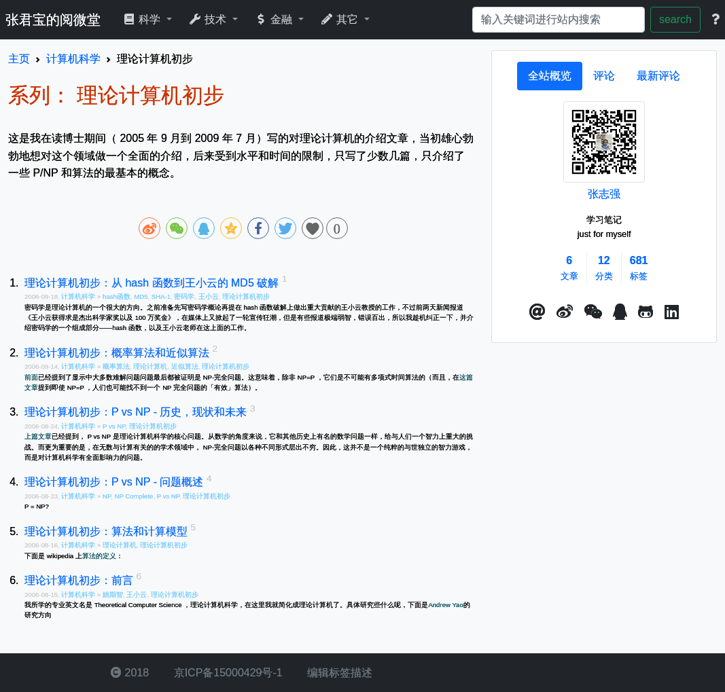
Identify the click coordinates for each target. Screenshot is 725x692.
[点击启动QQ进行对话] (620, 312)
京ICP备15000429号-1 (227, 672)
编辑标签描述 (338, 672)
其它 (340, 19)
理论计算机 (150, 366)
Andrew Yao (445, 604)
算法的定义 (99, 556)
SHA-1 (161, 296)
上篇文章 (38, 436)
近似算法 (184, 366)
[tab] (549, 76)
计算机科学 (79, 296)
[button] (537, 312)
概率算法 (116, 366)
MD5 (140, 296)
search (675, 19)
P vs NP (114, 426)
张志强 (604, 194)
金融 (275, 19)
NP (107, 496)
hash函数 (116, 296)
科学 (143, 19)
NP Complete (134, 496)
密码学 (184, 296)
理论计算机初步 (246, 296)
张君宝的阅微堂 (53, 19)
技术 (209, 19)
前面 (31, 377)
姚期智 (113, 594)
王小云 (208, 296)
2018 (130, 672)
